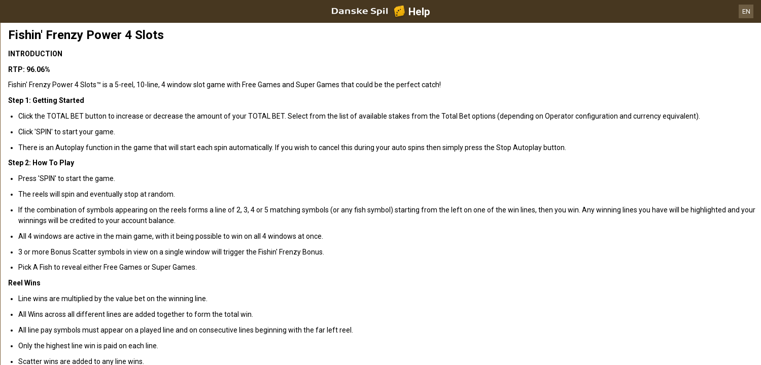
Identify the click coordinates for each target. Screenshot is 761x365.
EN (746, 11)
